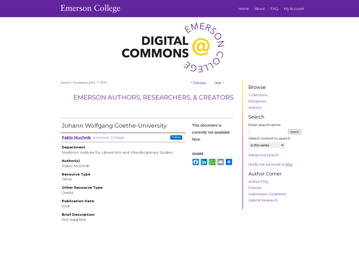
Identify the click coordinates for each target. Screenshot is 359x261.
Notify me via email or (270, 164)
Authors (254, 107)
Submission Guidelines (267, 194)
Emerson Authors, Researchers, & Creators (153, 97)
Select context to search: (269, 138)
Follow (176, 137)
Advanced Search (263, 155)
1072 (103, 82)
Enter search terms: (264, 125)
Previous (199, 82)
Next (218, 82)
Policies (254, 188)
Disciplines (257, 101)
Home (65, 82)
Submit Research (262, 200)
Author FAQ (258, 181)
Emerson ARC (85, 82)
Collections (257, 95)
